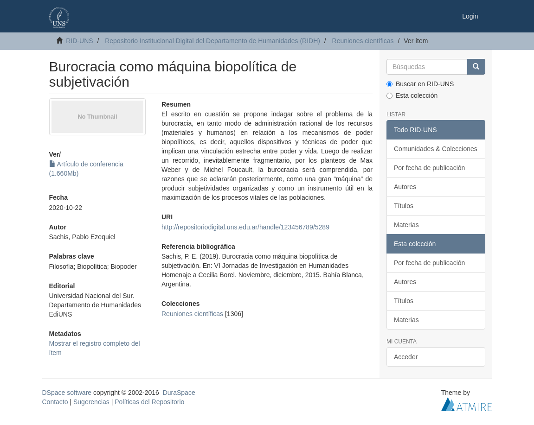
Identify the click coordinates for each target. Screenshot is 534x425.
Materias (406, 224)
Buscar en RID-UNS (420, 84)
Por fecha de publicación (429, 167)
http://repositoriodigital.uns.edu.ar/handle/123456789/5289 (245, 227)
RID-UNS (79, 40)
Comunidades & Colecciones (435, 148)
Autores (405, 186)
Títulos (403, 205)
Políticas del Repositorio (149, 402)
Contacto (55, 402)
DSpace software (67, 392)
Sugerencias (91, 402)
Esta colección (411, 95)
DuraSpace (179, 392)
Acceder (406, 357)
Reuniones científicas (363, 40)
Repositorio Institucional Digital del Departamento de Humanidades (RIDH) (212, 40)
